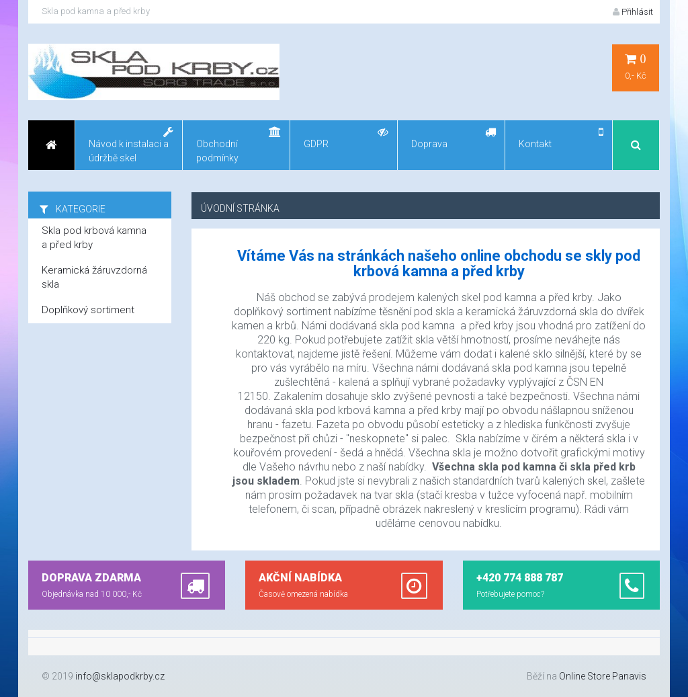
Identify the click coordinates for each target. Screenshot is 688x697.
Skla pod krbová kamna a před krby (94, 237)
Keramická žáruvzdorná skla (94, 277)
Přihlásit (633, 12)
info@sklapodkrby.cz (120, 676)
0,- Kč (635, 67)
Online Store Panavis (602, 676)
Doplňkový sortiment (88, 310)
